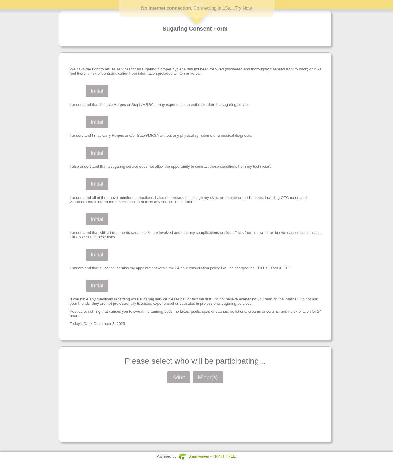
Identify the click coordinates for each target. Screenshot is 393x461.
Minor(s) (208, 377)
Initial (97, 91)
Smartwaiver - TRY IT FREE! (212, 456)
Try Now (243, 8)
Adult (179, 377)
